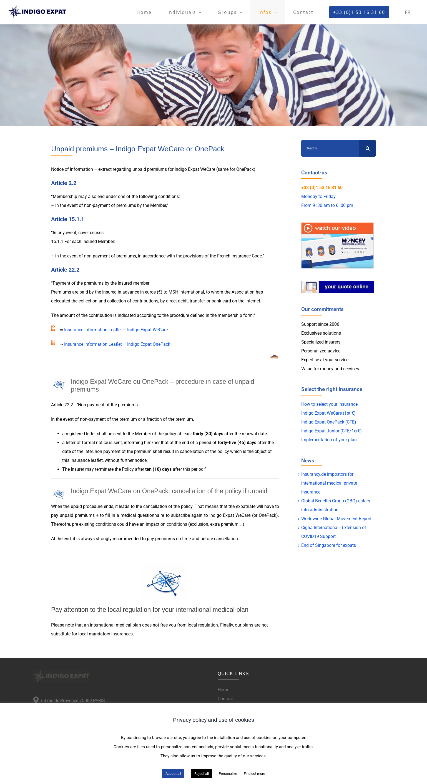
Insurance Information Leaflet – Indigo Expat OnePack (117, 344)
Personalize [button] (228, 774)
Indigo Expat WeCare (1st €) (328, 413)
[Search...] (330, 148)
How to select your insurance (329, 404)
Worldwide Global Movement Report (336, 518)
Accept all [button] (173, 774)
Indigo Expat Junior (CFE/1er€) (331, 431)
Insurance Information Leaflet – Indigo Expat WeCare (116, 329)
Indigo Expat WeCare (195, 169)
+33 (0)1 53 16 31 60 (322, 187)
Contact (225, 698)
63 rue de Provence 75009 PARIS (72, 700)
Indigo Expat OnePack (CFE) (328, 422)
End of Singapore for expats (328, 545)
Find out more (254, 774)
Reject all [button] (201, 774)
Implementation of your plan (329, 439)
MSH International (186, 292)
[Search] (367, 148)
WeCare (242, 515)
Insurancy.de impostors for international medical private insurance (329, 483)
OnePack (245, 169)
